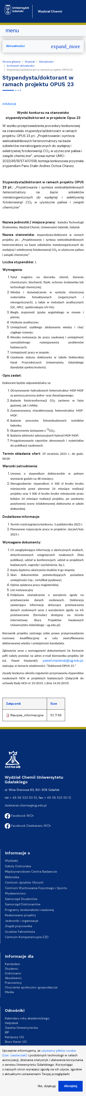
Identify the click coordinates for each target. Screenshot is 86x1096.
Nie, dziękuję (47, 1090)
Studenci (11, 969)
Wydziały (11, 861)
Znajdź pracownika (18, 926)
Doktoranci (13, 973)
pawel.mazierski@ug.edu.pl (63, 660)
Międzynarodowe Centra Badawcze (31, 871)
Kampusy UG (14, 1037)
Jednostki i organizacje (21, 921)
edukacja (9, 104)
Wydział (30, 61)
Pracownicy (13, 983)
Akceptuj (70, 1090)
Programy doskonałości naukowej (29, 910)
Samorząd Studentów (21, 899)
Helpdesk (11, 1023)
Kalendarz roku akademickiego (27, 1018)
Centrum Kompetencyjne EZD (27, 937)
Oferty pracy (14, 1046)
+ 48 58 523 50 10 (23, 798)
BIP (7, 1032)
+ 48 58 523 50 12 (57, 798)
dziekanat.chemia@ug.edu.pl (26, 805)
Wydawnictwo (15, 893)
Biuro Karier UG (16, 1042)
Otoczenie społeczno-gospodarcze (31, 987)
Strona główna (11, 61)
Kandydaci (12, 964)
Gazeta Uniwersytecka (21, 1028)
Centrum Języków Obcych (24, 882)
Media (9, 992)
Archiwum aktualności (21, 65)
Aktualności (46, 61)
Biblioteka (12, 877)
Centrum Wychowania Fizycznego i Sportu (36, 888)
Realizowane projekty (20, 915)
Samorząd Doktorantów (23, 904)
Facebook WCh (19, 816)
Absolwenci (13, 978)
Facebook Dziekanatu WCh (28, 826)
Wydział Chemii (50, 11)
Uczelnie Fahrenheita (20, 932)
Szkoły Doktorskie (18, 866)
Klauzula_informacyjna (26, 715)
